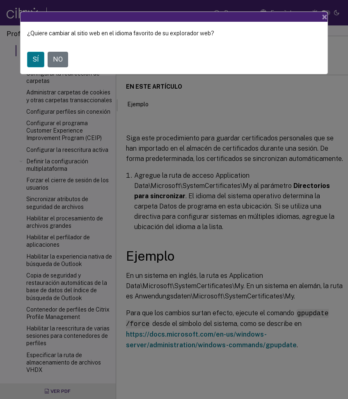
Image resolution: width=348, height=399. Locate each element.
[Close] (324, 16)
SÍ (35, 59)
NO (58, 59)
